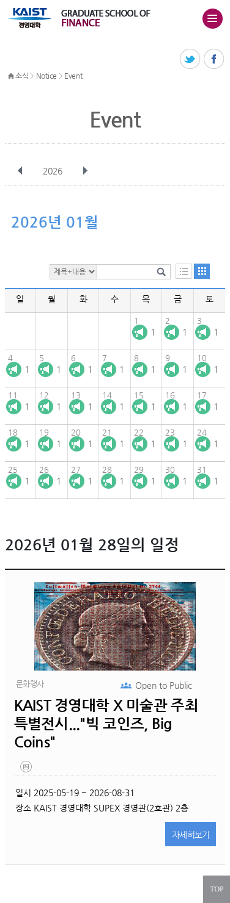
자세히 (191, 835)
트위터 (190, 59)
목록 (183, 271)
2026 (54, 171)
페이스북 (214, 59)
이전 (20, 171)
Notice (46, 75)
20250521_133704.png (26, 769)
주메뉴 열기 (212, 18)
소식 (21, 75)
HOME (11, 76)
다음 (85, 171)
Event (73, 75)
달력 (202, 271)
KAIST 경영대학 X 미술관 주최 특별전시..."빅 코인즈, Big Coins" (106, 723)
